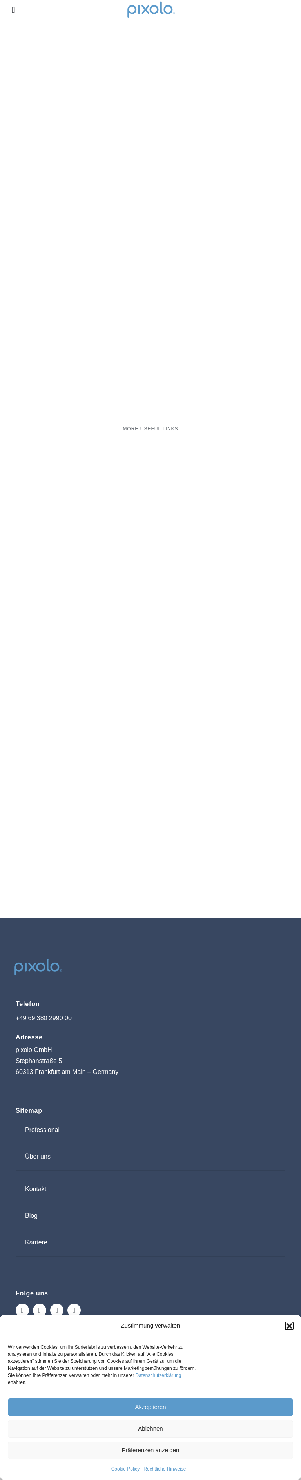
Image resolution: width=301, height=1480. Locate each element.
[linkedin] (74, 1310)
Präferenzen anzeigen (151, 1450)
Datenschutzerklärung (158, 1375)
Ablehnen (150, 1428)
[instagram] (22, 1310)
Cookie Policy (125, 1469)
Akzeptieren (150, 1407)
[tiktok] (56, 1310)
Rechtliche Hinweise (164, 1469)
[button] (289, 1326)
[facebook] (39, 1310)
